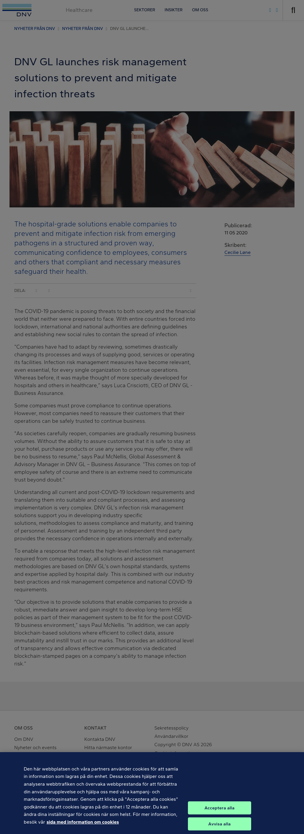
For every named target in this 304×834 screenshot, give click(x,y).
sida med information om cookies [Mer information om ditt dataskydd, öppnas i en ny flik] (83, 826)
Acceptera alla (220, 812)
